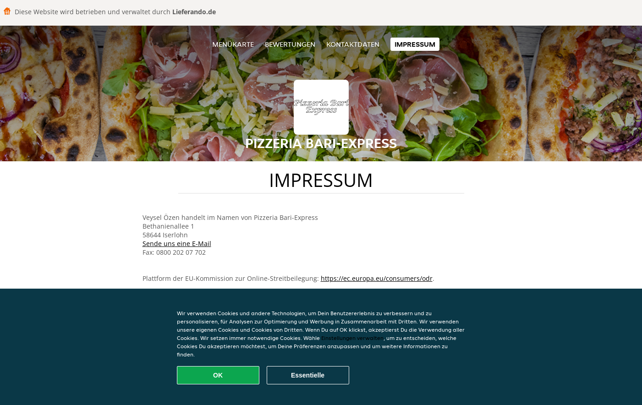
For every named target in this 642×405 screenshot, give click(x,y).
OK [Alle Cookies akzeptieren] (218, 375)
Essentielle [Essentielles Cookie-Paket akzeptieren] (307, 375)
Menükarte (233, 44)
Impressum (415, 44)
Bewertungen (290, 44)
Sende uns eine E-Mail (177, 243)
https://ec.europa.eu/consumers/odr (377, 278)
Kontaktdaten (352, 44)
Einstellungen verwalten (352, 337)
